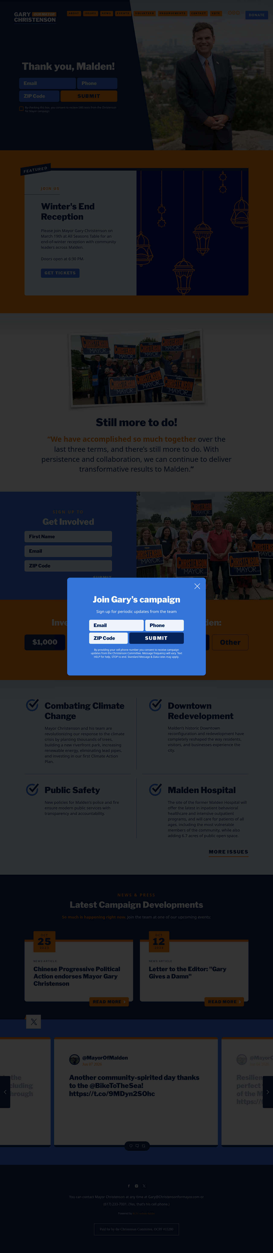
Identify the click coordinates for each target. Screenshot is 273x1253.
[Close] (197, 586)
